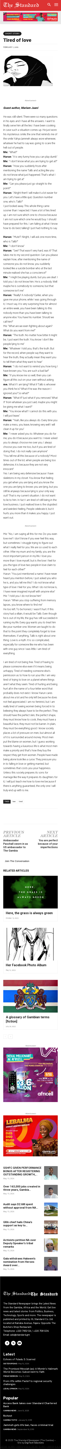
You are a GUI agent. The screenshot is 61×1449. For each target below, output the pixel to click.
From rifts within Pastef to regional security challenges (27, 1382)
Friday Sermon (10, 1376)
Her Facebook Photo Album (26, 965)
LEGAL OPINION (10, 1388)
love (14, 801)
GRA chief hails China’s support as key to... (17, 1223)
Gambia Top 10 (10, 1420)
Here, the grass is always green (29, 913)
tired (21, 801)
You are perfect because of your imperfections (48, 844)
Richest (7, 1415)
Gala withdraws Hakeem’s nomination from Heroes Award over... (19, 1262)
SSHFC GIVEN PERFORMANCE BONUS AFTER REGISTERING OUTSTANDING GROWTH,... (22, 1171)
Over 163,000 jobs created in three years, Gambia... (21, 1188)
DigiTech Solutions (34, 1442)
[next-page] (10, 1037)
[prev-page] (5, 1037)
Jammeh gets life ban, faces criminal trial (28, 1425)
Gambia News (9, 1410)
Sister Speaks (10, 1363)
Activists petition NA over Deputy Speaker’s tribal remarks (19, 1243)
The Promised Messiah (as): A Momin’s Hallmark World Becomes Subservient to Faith (30, 1370)
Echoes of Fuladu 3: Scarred (19, 1359)
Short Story (12, 34)
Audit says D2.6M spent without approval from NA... (20, 1206)
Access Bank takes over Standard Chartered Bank (30, 1405)
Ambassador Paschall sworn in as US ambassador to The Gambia (15, 845)
